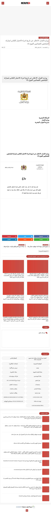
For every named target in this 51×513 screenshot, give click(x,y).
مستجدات (37, 384)
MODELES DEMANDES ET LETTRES (13, 397)
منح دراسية (37, 393)
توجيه (37, 368)
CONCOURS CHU (37, 397)
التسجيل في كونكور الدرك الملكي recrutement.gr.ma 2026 (27, 469)
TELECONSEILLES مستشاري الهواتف (13, 401)
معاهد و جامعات (13, 388)
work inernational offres (37, 405)
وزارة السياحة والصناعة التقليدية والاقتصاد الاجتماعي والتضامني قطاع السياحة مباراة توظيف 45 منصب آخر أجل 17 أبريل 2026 (13, 319)
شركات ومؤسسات (13, 376)
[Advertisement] (25, 21)
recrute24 (18, 507)
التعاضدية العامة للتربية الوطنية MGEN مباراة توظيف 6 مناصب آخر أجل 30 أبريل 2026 (38, 319)
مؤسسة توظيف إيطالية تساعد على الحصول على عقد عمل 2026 (26, 434)
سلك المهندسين (37, 376)
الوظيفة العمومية (44, 37)
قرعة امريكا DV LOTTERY (13, 380)
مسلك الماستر (37, 388)
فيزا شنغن (37, 380)
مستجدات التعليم (13, 384)
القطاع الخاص (13, 358)
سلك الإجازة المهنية (37, 372)
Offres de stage (37, 401)
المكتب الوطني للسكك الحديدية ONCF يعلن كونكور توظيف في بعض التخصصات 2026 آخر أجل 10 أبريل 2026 (14, 275)
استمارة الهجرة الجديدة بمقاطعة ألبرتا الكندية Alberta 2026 (27, 443)
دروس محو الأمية (13, 368)
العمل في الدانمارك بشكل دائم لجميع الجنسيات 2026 (37, 359)
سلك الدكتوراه (13, 372)
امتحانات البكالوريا (13, 363)
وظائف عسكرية (13, 393)
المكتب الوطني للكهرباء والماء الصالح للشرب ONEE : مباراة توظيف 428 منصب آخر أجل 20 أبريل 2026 (37, 275)
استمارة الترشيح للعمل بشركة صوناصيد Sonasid (30, 496)
